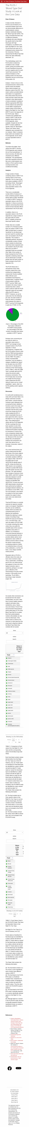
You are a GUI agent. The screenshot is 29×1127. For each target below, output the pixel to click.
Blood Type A (14, 1096)
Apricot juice (10, 716)
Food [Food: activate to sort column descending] (8, 655)
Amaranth (10, 688)
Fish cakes (10, 900)
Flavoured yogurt (10, 903)
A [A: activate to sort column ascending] (15, 858)
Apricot (9, 713)
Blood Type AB (14, 1102)
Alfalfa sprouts (11, 669)
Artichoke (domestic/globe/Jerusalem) (13, 725)
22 (15, 742)
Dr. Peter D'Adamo (14, 1091)
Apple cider (10, 705)
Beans (9, 861)
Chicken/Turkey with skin (11, 875)
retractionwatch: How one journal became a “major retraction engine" (16, 1058)
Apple (9, 699)
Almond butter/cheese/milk (13, 677)
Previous (9, 739)
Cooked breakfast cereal (10, 888)
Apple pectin (10, 710)
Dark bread (10, 894)
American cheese (11, 691)
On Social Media (14, 1093)
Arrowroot (10, 721)
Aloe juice (10, 685)
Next (19, 742)
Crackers (10, 891)
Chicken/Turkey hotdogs (11, 871)
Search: (14, 641)
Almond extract (11, 680)
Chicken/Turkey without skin (11, 880)
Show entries (14, 633)
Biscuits (9, 863)
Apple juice (10, 707)
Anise (9, 696)
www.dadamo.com (14, 1089)
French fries (10, 907)
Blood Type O (14, 1098)
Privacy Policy (14, 1094)
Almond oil (10, 682)
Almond (9, 674)
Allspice (9, 671)
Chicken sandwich (10, 867)
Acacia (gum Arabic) (12, 660)
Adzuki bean (10, 663)
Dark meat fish (11, 897)
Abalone (9, 658)
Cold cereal (10, 883)
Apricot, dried (10, 718)
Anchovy (10, 693)
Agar (9, 666)
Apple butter (10, 702)
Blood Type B (14, 1100)
